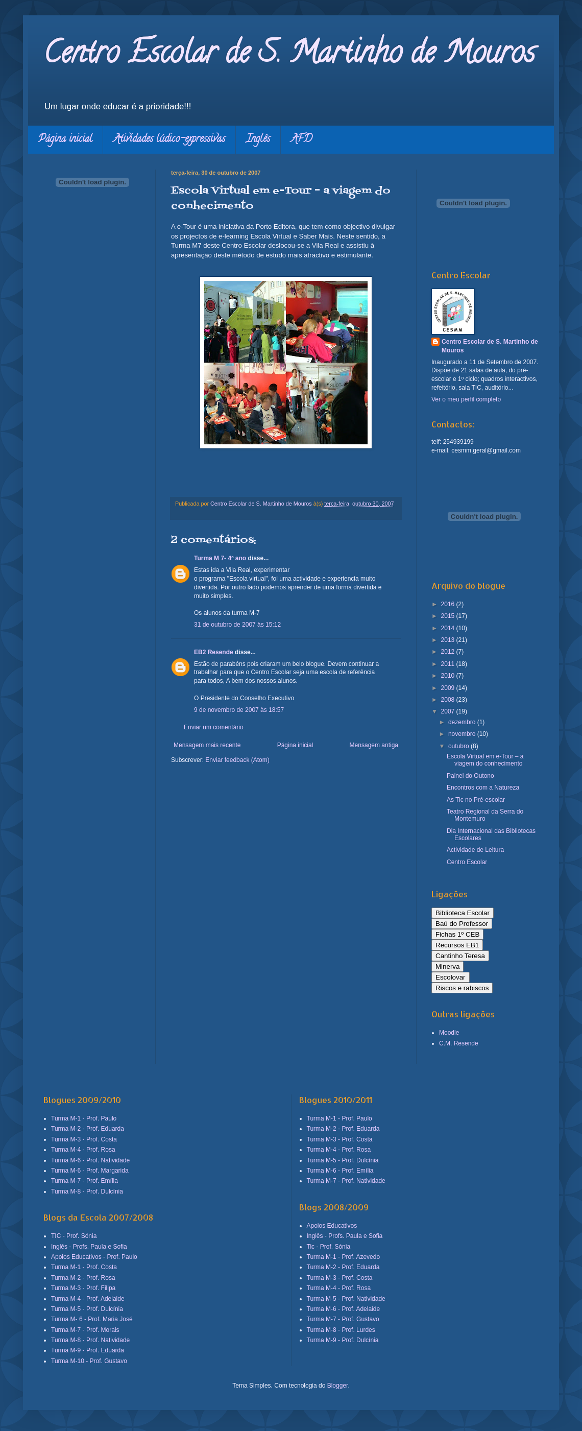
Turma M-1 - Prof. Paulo (83, 1118)
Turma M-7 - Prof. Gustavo (343, 1319)
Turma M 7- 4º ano (220, 558)
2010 (448, 675)
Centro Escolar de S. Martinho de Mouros (289, 56)
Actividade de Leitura (475, 849)
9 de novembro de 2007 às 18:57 (239, 709)
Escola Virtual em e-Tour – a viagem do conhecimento (485, 760)
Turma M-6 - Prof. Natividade (90, 1160)
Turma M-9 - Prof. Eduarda (87, 1350)
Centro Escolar (467, 862)
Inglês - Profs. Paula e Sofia (89, 1246)
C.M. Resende (458, 1043)
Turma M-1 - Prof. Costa (84, 1267)
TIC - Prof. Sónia (73, 1235)
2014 (448, 628)
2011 (448, 663)
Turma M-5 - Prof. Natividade (346, 1298)
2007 (448, 711)
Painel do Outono (470, 775)
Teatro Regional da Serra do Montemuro (485, 815)
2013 (448, 639)
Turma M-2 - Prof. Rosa (83, 1277)
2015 (448, 615)
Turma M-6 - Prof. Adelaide (343, 1309)
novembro (462, 733)
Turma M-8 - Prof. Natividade (90, 1340)
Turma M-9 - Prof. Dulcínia (343, 1340)
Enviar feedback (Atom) (237, 760)
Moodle (449, 1032)
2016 (448, 604)
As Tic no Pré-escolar (476, 799)
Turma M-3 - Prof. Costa (84, 1139)
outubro (459, 746)
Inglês (258, 140)
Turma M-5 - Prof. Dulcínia (87, 1309)
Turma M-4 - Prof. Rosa (83, 1149)
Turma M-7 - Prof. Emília (84, 1180)
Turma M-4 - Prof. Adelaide (88, 1298)
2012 (448, 651)
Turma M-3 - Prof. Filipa (83, 1288)
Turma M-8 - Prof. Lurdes (341, 1329)
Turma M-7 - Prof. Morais (85, 1329)
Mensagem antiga (374, 745)
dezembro (462, 722)
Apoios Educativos (332, 1225)
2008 (448, 699)
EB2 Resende (213, 652)
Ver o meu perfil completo (466, 399)
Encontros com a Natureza (483, 787)
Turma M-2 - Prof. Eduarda (87, 1128)
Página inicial (65, 140)
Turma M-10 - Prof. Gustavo (89, 1361)
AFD (301, 140)
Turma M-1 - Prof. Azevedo (343, 1256)
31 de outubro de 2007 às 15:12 (237, 624)
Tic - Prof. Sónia (329, 1246)
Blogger (337, 1385)
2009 (448, 687)
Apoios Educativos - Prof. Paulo (94, 1256)
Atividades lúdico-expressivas (169, 140)
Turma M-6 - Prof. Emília (340, 1170)
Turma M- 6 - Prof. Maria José (92, 1319)
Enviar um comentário (214, 727)
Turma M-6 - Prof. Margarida (90, 1170)
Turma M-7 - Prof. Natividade (346, 1180)
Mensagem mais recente (207, 745)
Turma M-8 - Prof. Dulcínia (87, 1191)
